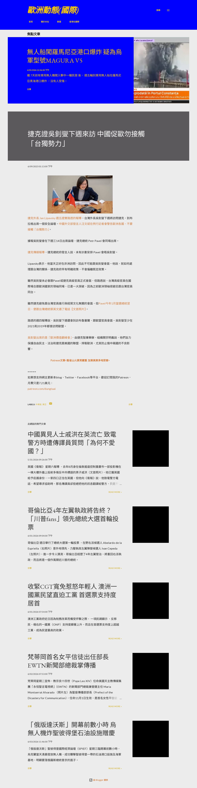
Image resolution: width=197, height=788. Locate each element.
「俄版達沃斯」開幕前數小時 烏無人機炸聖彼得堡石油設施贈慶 (72, 729)
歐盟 (57, 21)
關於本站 (43, 21)
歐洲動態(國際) (53, 10)
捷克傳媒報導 (36, 252)
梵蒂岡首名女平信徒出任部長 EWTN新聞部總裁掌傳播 (68, 661)
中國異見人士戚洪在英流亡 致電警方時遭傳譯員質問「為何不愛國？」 (72, 442)
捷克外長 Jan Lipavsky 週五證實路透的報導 (54, 218)
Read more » (115, 492)
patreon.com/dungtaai (42, 388)
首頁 (29, 21)
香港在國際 (73, 21)
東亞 (44, 404)
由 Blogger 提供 (98, 780)
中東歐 (39, 404)
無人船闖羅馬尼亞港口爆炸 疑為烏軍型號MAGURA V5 (74, 56)
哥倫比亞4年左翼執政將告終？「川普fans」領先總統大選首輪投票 (73, 518)
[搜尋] (158, 10)
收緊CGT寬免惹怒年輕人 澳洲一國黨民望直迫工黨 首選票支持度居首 (72, 595)
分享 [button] (29, 89)
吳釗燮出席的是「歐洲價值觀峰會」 (50, 337)
